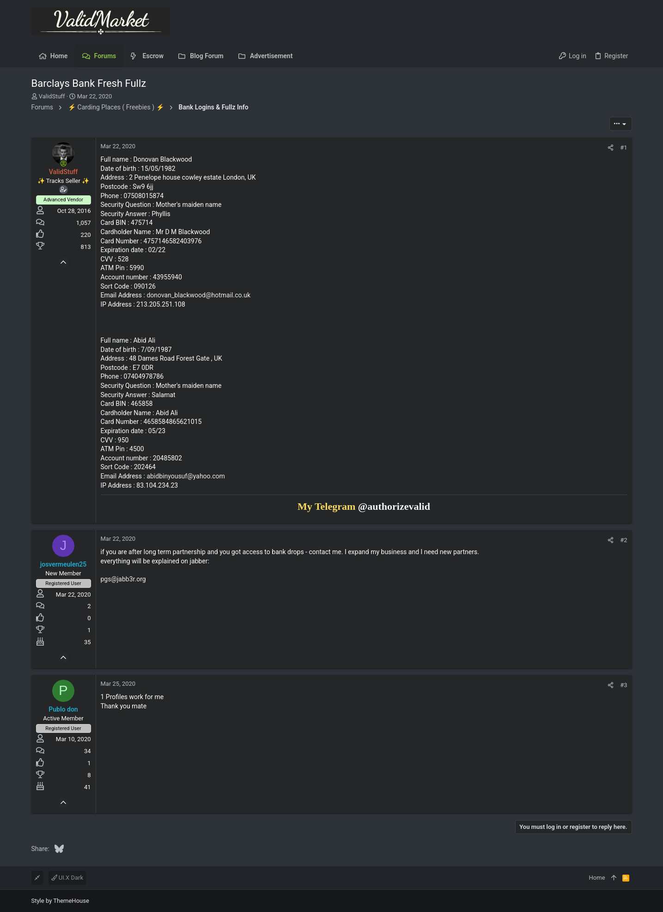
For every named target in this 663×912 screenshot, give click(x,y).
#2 (623, 540)
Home (597, 877)
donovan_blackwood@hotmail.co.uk (198, 295)
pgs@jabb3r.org (123, 579)
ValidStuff (52, 96)
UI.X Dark (67, 877)
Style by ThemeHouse (60, 900)
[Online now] (63, 163)
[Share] (610, 147)
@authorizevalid (394, 506)
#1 (623, 147)
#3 (623, 685)
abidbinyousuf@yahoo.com (185, 476)
